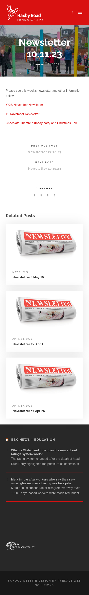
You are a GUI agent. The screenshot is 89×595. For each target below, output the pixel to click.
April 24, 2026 (22, 338)
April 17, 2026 (22, 405)
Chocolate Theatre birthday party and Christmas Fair (41, 123)
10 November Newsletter (22, 114)
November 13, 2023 (44, 64)
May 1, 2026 (20, 272)
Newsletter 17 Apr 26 (28, 411)
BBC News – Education (33, 440)
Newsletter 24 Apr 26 (28, 344)
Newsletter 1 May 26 (28, 277)
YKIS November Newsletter (24, 104)
